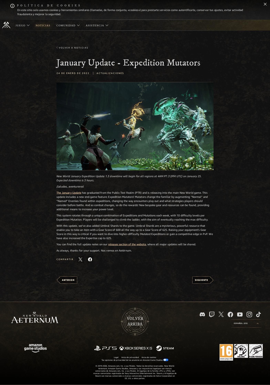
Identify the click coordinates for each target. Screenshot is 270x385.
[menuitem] (23, 25)
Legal (116, 357)
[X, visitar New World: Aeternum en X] (221, 314)
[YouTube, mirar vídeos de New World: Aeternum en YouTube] (240, 314)
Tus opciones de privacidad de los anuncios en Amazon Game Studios (135, 360)
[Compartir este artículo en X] (80, 259)
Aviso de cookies (149, 357)
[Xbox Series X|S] (135, 348)
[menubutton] (246, 323)
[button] (135, 126)
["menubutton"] (23, 25)
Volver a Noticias (73, 47)
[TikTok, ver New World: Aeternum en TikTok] (258, 314)
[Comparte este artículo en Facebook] (90, 259)
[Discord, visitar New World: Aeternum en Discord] (202, 314)
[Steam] (165, 348)
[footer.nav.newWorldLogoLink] (34, 318)
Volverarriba (135, 321)
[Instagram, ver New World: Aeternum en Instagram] (249, 314)
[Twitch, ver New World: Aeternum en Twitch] (212, 314)
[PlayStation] (105, 348)
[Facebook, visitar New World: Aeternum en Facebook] (230, 314)
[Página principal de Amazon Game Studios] (35, 348)
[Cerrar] (265, 4)
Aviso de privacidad (130, 357)
